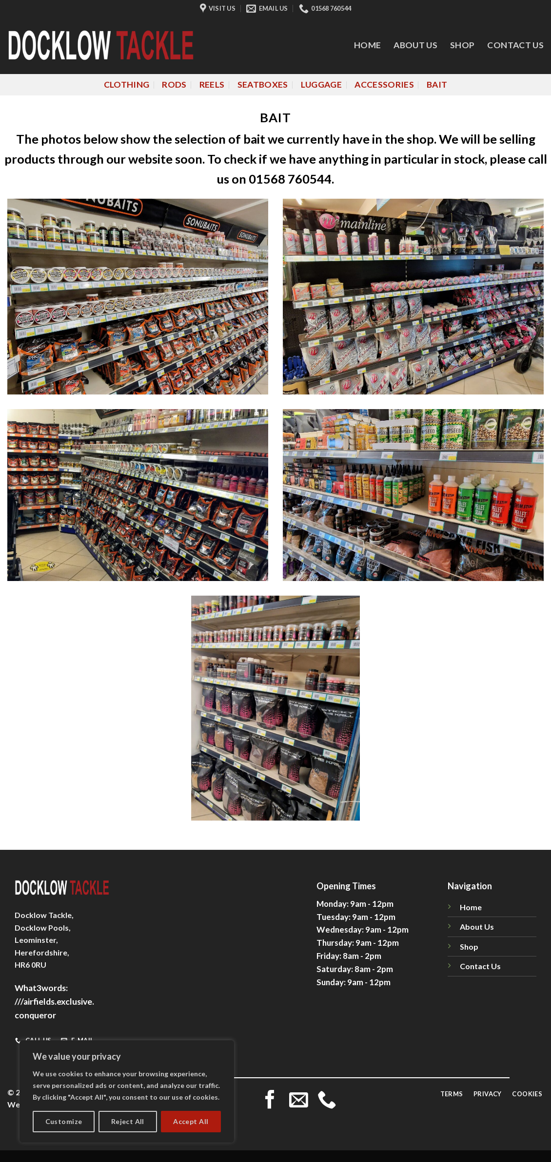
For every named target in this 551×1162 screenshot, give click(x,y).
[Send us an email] (298, 1100)
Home (367, 45)
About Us (415, 45)
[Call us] (326, 1100)
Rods (174, 84)
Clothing (127, 84)
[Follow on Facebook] (269, 1100)
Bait (437, 84)
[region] (127, 1091)
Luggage (321, 84)
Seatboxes (262, 84)
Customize (63, 1121)
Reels (212, 84)
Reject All (127, 1121)
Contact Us (515, 45)
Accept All (190, 1121)
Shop (462, 45)
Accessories (384, 84)
